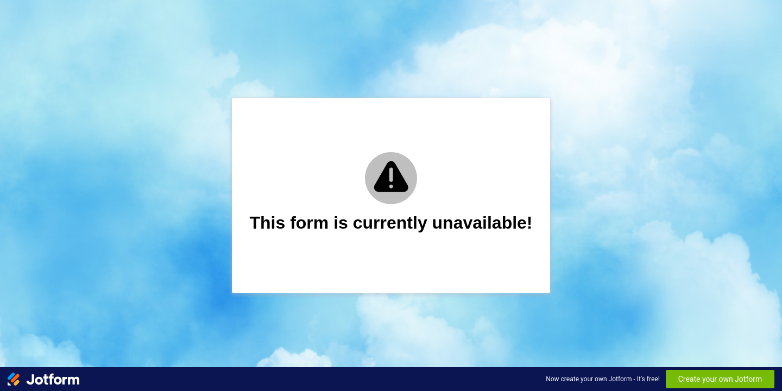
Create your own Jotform (720, 379)
